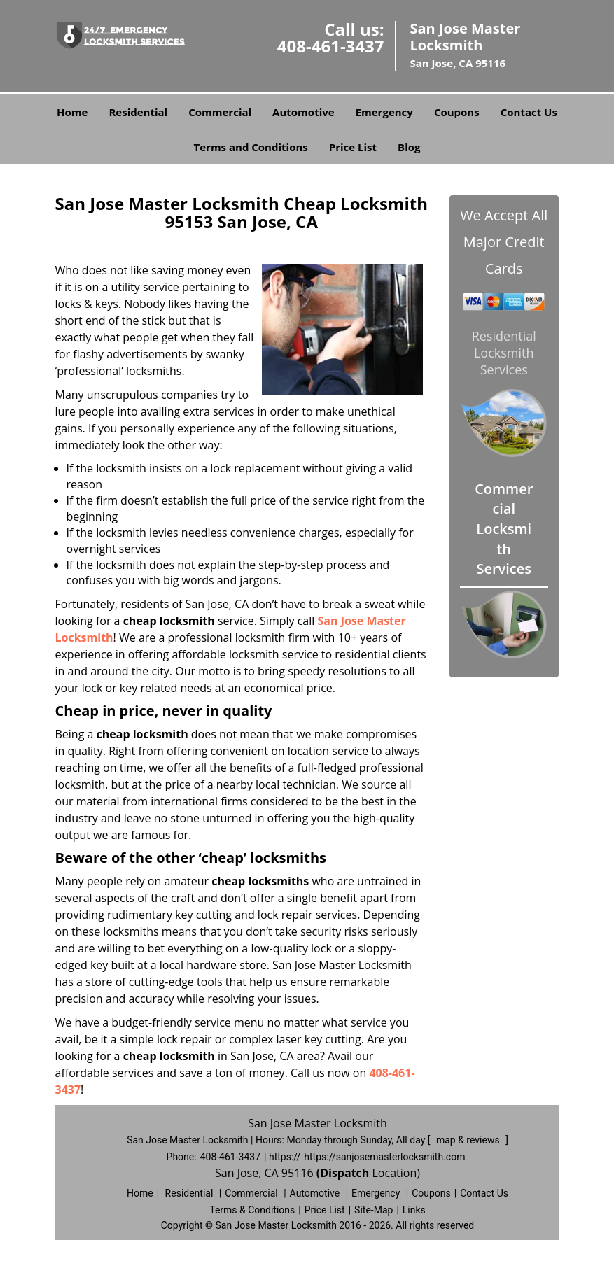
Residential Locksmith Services (504, 352)
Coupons (457, 112)
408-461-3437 (330, 45)
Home (72, 112)
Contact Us (529, 112)
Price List (353, 147)
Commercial (219, 112)
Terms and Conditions (251, 147)
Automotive (303, 112)
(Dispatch (344, 1173)
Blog (409, 147)
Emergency (384, 112)
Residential (138, 112)
